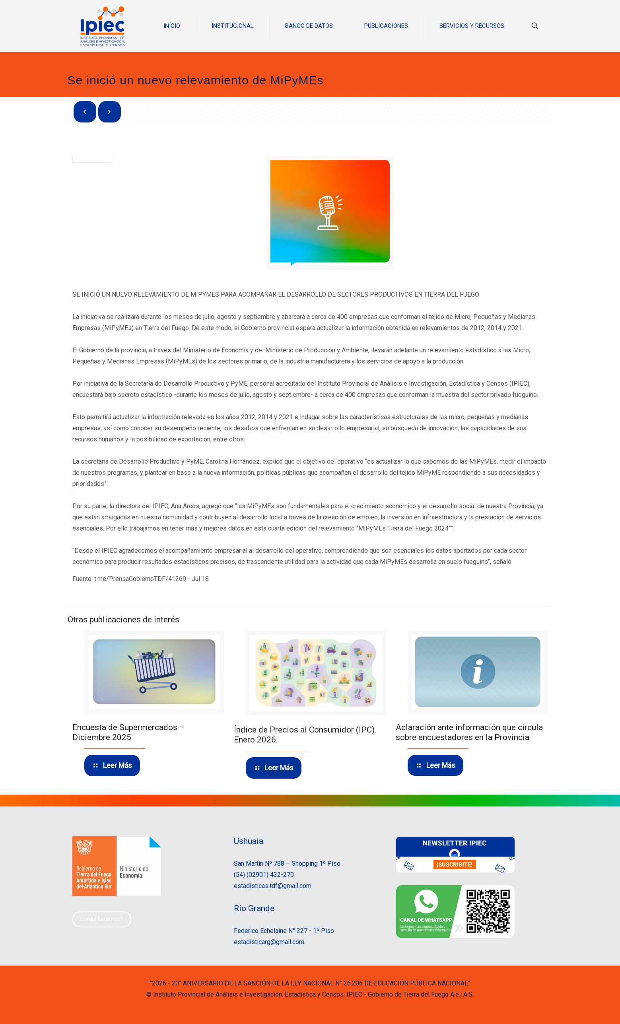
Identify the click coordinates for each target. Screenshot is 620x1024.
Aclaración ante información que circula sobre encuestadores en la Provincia (469, 732)
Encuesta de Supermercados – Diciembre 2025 (128, 732)
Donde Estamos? (101, 919)
